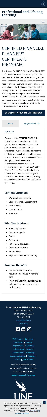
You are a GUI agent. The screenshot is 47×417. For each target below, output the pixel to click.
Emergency (19, 342)
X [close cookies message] (44, 402)
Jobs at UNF (27, 359)
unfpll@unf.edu (23, 320)
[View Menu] (43, 22)
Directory (29, 339)
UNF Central (17, 339)
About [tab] (10, 123)
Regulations (18, 345)
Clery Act (31, 356)
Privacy (22, 411)
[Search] (43, 4)
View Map (23, 323)
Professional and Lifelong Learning (22, 13)
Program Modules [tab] (31, 123)
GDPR (31, 411)
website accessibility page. (23, 375)
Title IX (17, 359)
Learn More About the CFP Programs (23, 112)
